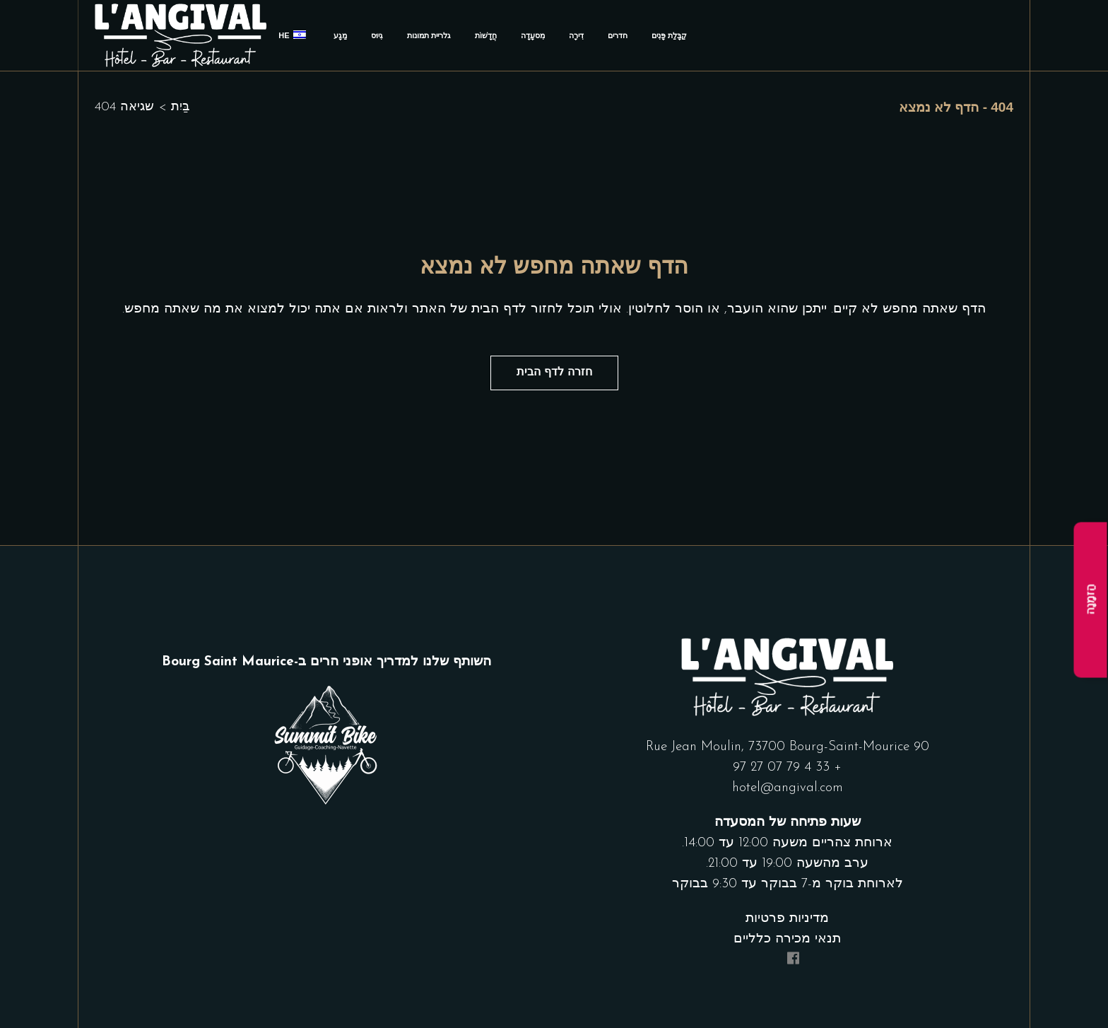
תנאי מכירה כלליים (787, 940)
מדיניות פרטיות (787, 919)
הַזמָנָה (1090, 600)
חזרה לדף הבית (554, 372)
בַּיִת (180, 107)
